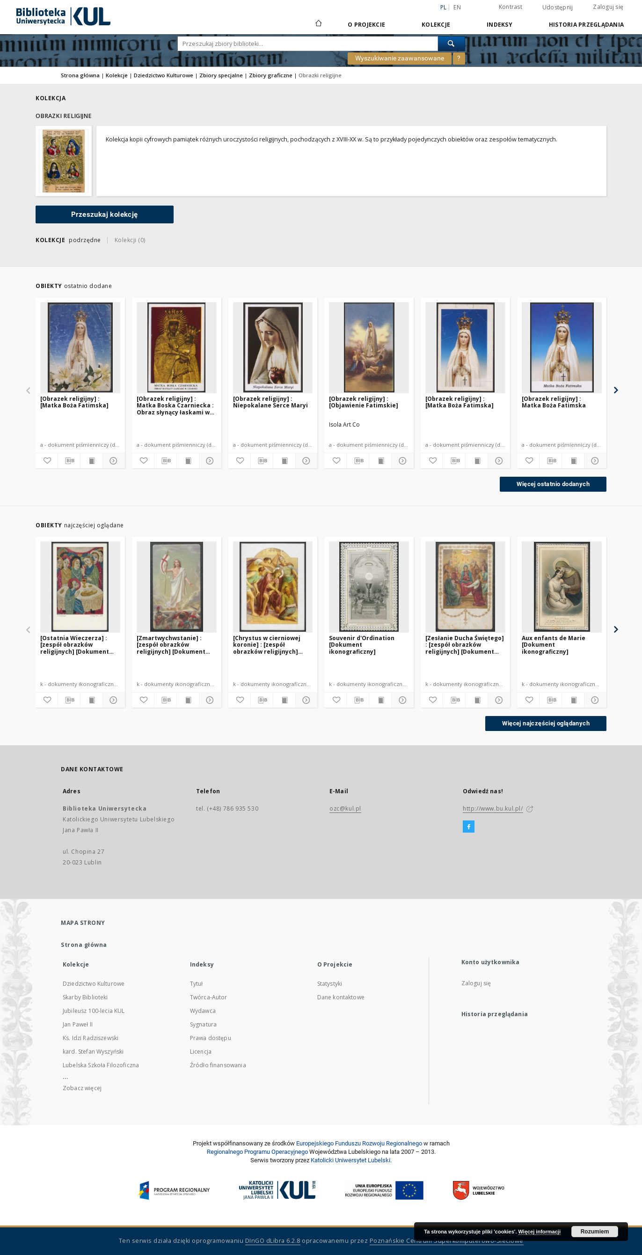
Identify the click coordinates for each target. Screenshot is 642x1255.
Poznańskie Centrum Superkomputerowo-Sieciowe (447, 1241)
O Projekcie (366, 25)
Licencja (201, 1052)
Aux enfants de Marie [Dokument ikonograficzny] (553, 644)
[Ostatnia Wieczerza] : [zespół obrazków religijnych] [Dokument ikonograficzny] (74, 644)
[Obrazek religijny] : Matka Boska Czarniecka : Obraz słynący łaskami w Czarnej (175, 405)
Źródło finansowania (218, 1065)
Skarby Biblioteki (85, 997)
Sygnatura (203, 1024)
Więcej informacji (539, 1231)
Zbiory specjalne (221, 75)
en (457, 7)
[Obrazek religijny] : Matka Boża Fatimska (554, 402)
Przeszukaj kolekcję (104, 214)
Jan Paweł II (78, 1024)
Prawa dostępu (210, 1038)
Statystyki (330, 984)
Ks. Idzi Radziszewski (90, 1038)
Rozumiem (595, 1231)
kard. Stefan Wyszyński (93, 1052)
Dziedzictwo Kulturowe (163, 75)
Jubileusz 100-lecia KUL (93, 1011)
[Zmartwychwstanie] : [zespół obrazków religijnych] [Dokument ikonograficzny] (171, 644)
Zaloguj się (608, 7)
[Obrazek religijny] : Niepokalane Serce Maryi (270, 402)
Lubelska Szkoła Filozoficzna (101, 1065)
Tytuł (196, 984)
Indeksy (499, 25)
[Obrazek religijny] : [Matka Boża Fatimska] (74, 402)
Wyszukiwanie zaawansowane (399, 58)
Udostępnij (557, 7)
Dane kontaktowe (341, 997)
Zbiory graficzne (270, 75)
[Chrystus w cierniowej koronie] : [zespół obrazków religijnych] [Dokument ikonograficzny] (266, 644)
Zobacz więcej (82, 1088)
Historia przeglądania (586, 25)
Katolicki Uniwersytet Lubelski (350, 1160)
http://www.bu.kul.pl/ (493, 808)
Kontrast (510, 7)
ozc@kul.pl (345, 808)
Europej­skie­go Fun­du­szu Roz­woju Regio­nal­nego (359, 1143)
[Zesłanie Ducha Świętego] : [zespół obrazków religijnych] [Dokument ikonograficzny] (464, 644)
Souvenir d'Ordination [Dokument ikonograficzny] (361, 644)
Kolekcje (436, 25)
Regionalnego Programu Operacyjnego (257, 1151)
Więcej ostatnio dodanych (553, 483)
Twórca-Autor (208, 997)
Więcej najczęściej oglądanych (546, 723)
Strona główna (80, 75)
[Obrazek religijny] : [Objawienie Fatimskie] (363, 402)
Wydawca (203, 1011)
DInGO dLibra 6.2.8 (272, 1241)
